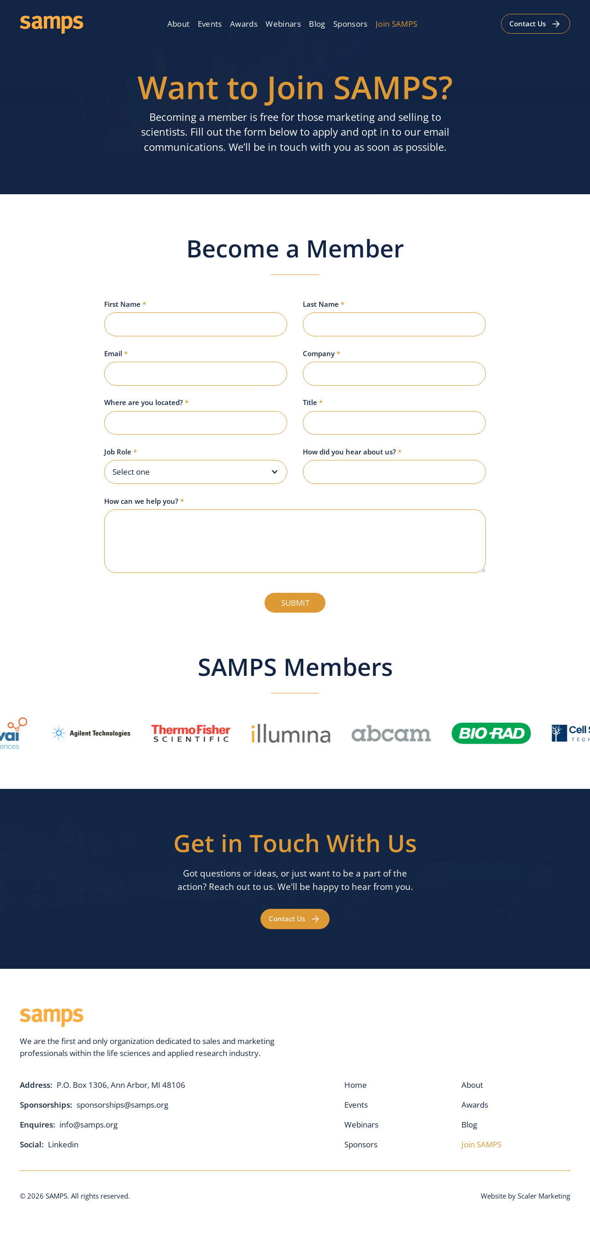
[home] (51, 23)
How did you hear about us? (352, 451)
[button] (195, 472)
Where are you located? (146, 402)
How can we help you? (144, 501)
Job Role (120, 451)
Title (313, 402)
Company (321, 353)
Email (116, 353)
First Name (125, 304)
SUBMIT (295, 602)
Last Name (323, 304)
